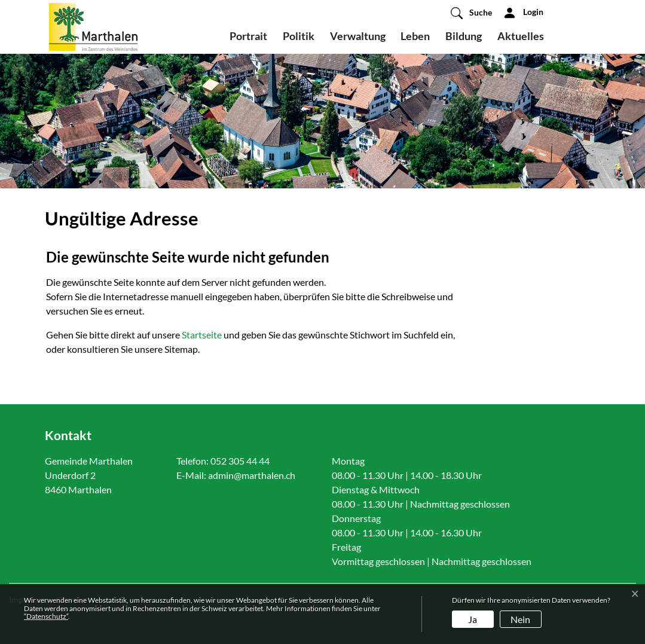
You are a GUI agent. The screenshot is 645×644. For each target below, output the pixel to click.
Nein (520, 619)
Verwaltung (358, 35)
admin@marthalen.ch (251, 475)
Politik (298, 35)
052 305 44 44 (240, 460)
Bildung (463, 35)
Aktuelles (520, 35)
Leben (415, 35)
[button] (471, 12)
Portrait (248, 35)
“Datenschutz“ (46, 616)
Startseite (202, 334)
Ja (472, 619)
